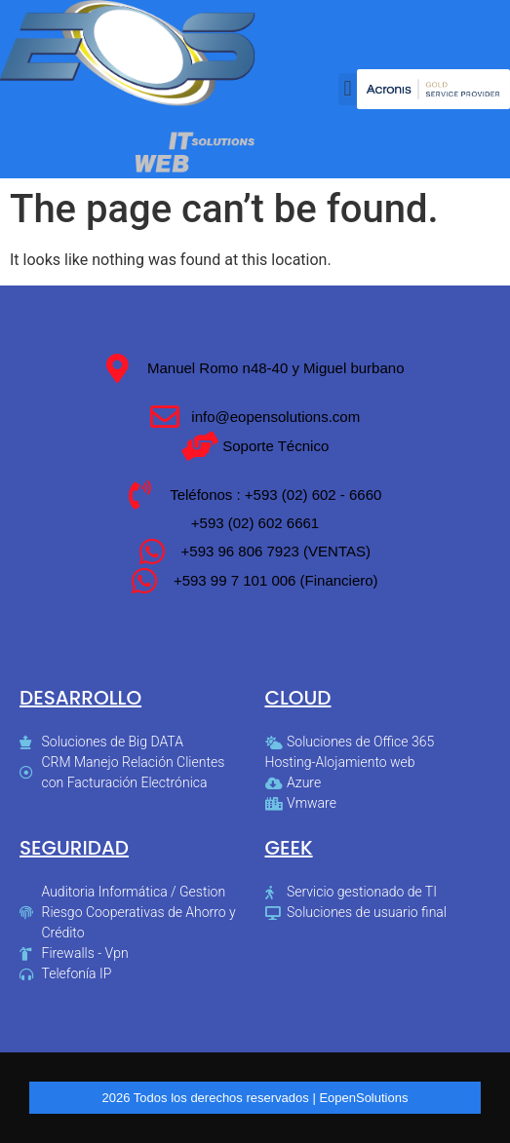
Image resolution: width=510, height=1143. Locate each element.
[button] (347, 89)
